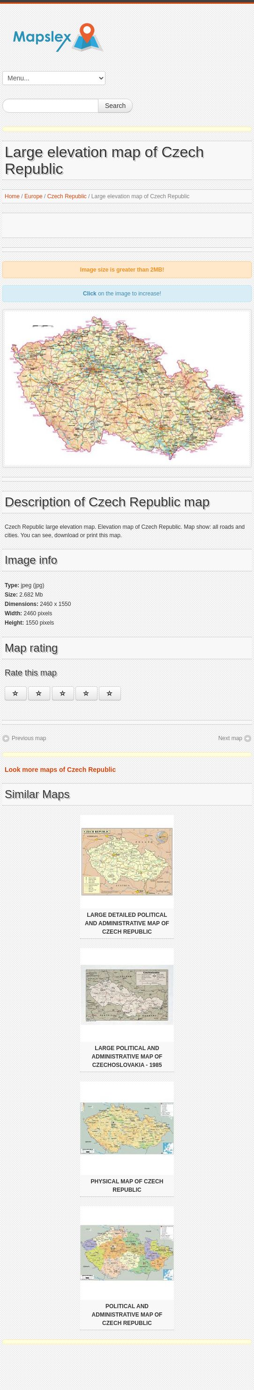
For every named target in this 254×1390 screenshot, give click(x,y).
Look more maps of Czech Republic (60, 769)
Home (12, 196)
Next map (230, 738)
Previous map (29, 738)
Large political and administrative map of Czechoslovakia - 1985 (127, 1056)
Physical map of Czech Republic (127, 1185)
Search (115, 105)
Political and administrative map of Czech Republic (127, 1314)
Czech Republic (67, 196)
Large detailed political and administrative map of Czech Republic (127, 923)
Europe (33, 196)
